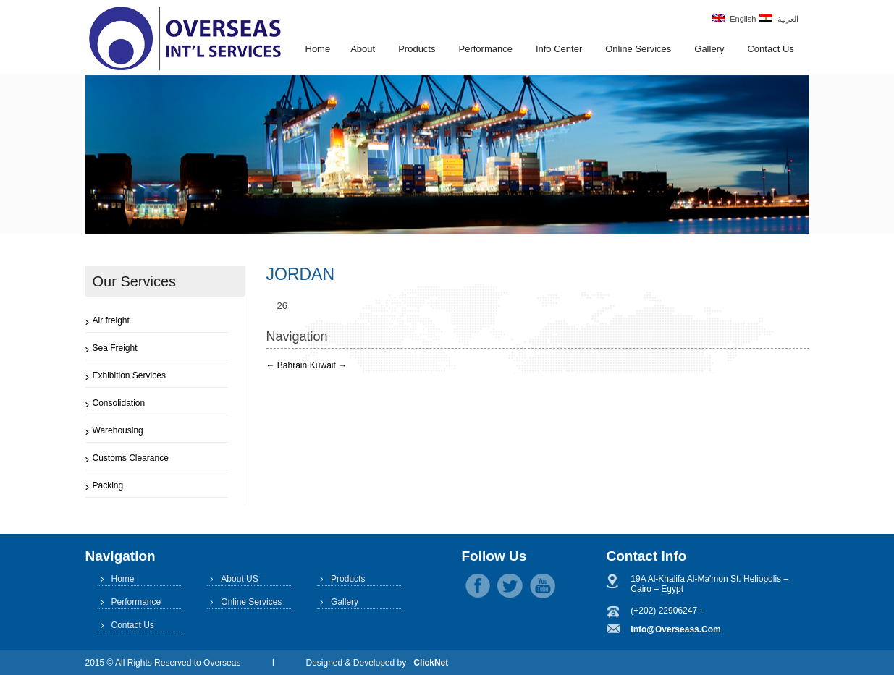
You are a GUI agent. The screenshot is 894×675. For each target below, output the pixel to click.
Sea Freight (115, 348)
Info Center (559, 48)
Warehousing (118, 430)
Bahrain (287, 365)
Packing (108, 485)
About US (239, 579)
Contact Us (770, 48)
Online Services (638, 48)
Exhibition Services (129, 375)
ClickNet (430, 663)
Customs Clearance (131, 458)
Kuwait (328, 365)
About (362, 48)
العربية (778, 18)
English (734, 18)
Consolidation (119, 403)
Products (416, 48)
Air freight (111, 320)
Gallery (709, 48)
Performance (485, 48)
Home (318, 48)
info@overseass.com (675, 629)
